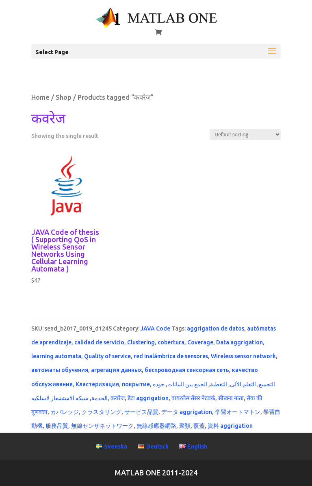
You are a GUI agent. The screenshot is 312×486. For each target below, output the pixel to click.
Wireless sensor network (243, 356)
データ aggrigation (186, 412)
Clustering (141, 342)
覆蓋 (199, 426)
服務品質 (57, 426)
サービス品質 (141, 412)
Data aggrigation (239, 342)
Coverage (200, 342)
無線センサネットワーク (102, 426)
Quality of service (107, 356)
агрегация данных (116, 370)
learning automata (56, 356)
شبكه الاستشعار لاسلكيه (60, 398)
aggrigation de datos (215, 328)
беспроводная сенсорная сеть (187, 370)
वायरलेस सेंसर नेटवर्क (193, 398)
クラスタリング (101, 412)
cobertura (171, 342)
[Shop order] (245, 134)
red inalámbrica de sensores (171, 356)
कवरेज (117, 398)
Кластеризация (97, 384)
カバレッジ (64, 412)
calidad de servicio (99, 342)
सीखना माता (231, 398)
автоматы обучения (59, 370)
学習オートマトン (237, 412)
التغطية (218, 384)
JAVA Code (155, 328)
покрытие (136, 384)
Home (40, 97)
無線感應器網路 (156, 426)
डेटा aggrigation (148, 398)
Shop (64, 97)
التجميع (267, 384)
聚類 (185, 426)
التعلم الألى (243, 384)
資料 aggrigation (230, 426)
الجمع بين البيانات (187, 384)
